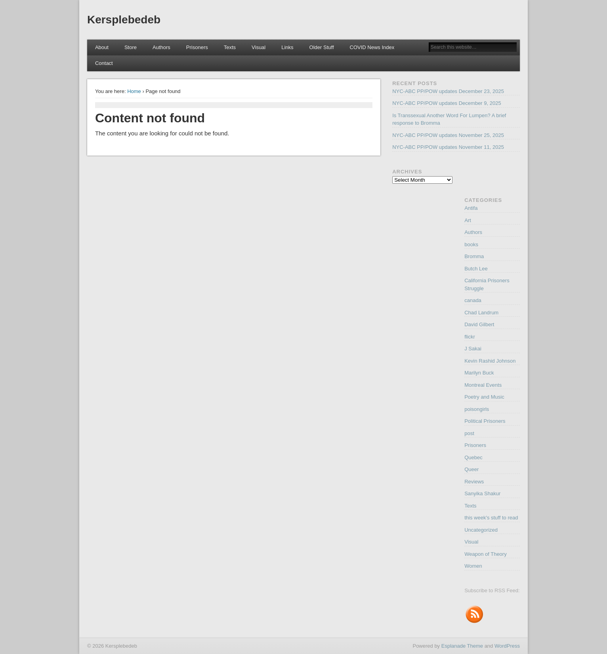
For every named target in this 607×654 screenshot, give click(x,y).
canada (472, 300)
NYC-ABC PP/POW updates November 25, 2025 (448, 135)
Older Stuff (321, 47)
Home (134, 91)
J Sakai (472, 349)
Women (473, 566)
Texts (230, 47)
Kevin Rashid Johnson (489, 361)
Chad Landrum (481, 313)
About (102, 47)
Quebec (473, 457)
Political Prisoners (484, 421)
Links (287, 47)
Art (467, 220)
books (471, 244)
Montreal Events (483, 385)
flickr (469, 337)
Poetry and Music (484, 397)
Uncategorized (481, 530)
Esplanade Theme (462, 646)
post (469, 433)
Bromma (474, 256)
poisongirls (476, 409)
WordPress (507, 646)
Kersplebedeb (123, 19)
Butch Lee (476, 269)
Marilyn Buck (479, 373)
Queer (471, 469)
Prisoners (197, 47)
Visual (258, 47)
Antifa (470, 208)
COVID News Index (372, 47)
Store (130, 47)
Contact (104, 63)
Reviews (474, 482)
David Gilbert (479, 324)
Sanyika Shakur (482, 493)
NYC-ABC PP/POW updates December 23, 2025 (448, 91)
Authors (161, 47)
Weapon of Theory (485, 554)
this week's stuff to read (491, 518)
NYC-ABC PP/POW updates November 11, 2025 (448, 147)
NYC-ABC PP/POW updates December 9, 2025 (446, 103)
